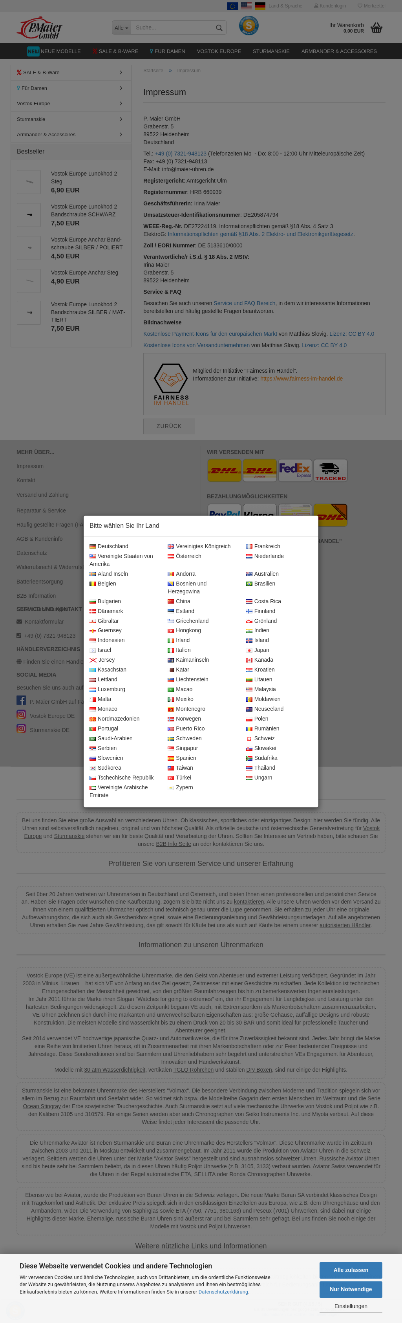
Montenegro (186, 709)
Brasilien (261, 584)
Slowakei (261, 748)
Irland (179, 640)
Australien (262, 574)
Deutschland (109, 547)
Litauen (259, 680)
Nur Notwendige (351, 1289)
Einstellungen (350, 1306)
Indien (257, 631)
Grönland (261, 621)
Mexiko (180, 699)
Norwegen (184, 719)
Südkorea (105, 768)
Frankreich (263, 547)
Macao (180, 690)
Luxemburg (107, 690)
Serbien (103, 748)
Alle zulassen (351, 1270)
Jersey (102, 660)
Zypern (180, 788)
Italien (179, 650)
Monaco (103, 709)
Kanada (259, 660)
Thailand (261, 768)
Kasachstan (108, 670)
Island (257, 640)
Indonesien (107, 640)
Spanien (182, 758)
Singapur (183, 748)
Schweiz (260, 739)
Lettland (103, 680)
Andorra (182, 574)
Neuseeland (265, 709)
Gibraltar (104, 621)
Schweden (184, 739)
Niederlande (265, 556)
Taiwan (180, 768)
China (179, 602)
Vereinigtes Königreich (199, 547)
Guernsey (106, 631)
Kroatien (260, 670)
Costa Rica (263, 602)
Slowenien (106, 758)
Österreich (184, 556)
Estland (181, 611)
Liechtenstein (188, 680)
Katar (178, 670)
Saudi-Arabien (111, 739)
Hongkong (184, 631)
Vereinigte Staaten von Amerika (121, 560)
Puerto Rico (186, 729)
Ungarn (259, 778)
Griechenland (188, 621)
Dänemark (106, 611)
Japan (257, 650)
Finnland (261, 611)
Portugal (104, 729)
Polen (257, 719)
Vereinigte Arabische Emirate (119, 792)
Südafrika (262, 758)
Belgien (103, 584)
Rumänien (263, 729)
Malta (100, 699)
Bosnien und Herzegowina (187, 588)
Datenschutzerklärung (224, 1292)
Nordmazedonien (115, 719)
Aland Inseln (109, 574)
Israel (100, 650)
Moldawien (263, 699)
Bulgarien (105, 602)
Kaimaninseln (188, 660)
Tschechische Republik (121, 778)
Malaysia (261, 690)
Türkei (179, 778)
